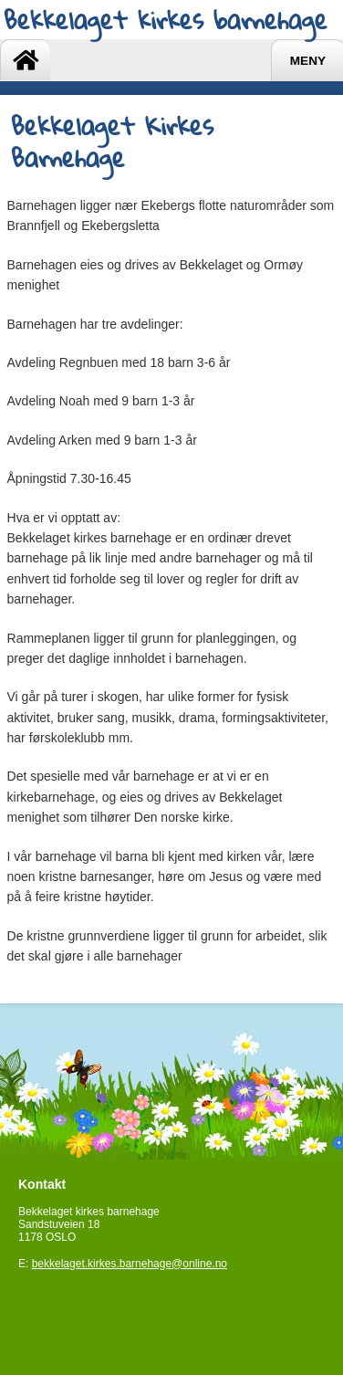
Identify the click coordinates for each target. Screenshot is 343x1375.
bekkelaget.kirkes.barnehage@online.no (129, 1263)
